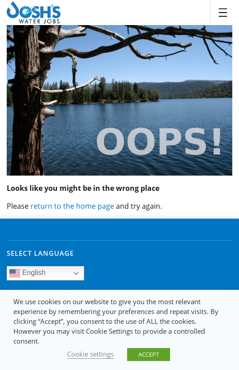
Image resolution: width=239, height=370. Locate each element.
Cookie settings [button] (90, 353)
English (27, 273)
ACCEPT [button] (148, 354)
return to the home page (72, 206)
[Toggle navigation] (222, 13)
